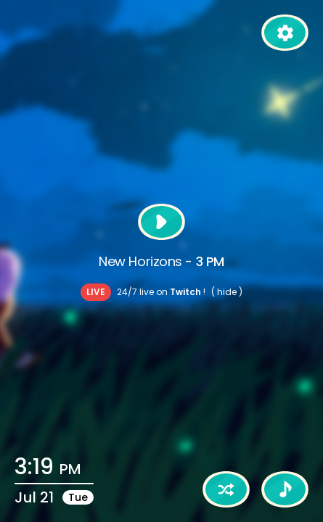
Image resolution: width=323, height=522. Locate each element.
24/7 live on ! (161, 292)
